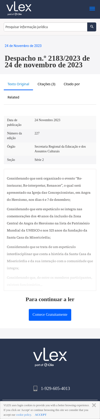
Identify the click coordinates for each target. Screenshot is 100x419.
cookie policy (23, 414)
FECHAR (93, 405)
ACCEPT (40, 414)
